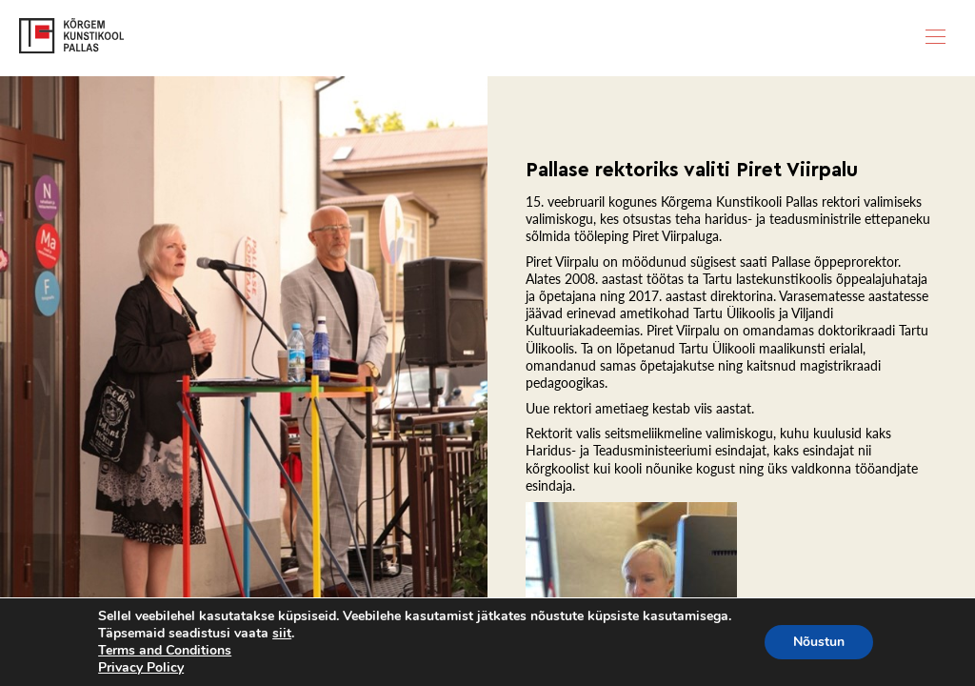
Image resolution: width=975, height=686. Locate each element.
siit (281, 633)
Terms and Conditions (164, 650)
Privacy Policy (141, 667)
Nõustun (819, 642)
